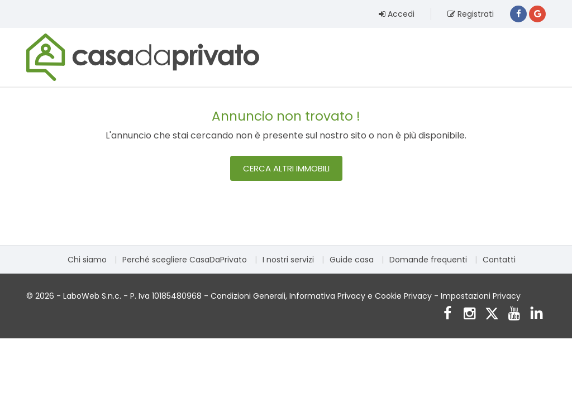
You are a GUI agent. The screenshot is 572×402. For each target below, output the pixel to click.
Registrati (470, 14)
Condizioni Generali (248, 296)
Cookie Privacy (403, 296)
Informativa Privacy (327, 296)
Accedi (396, 14)
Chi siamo (87, 259)
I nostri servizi (288, 259)
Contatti (499, 259)
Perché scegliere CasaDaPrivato (184, 259)
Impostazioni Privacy (481, 296)
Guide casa (352, 259)
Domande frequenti (428, 259)
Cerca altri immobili (286, 168)
